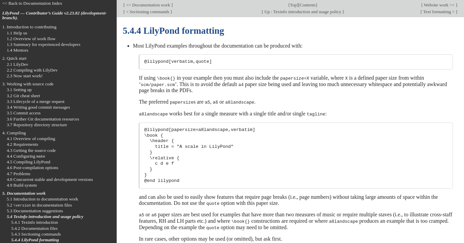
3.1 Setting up (19, 89)
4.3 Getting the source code (31, 150)
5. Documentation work (24, 193)
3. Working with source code (28, 83)
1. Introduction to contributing (29, 26)
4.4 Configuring (26, 156)
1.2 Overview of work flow (31, 38)
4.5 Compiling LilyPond (28, 161)
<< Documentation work (148, 4)
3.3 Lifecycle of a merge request (35, 101)
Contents (308, 4)
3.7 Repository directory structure (37, 124)
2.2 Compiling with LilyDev (32, 70)
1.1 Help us (17, 32)
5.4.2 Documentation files (34, 228)
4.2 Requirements (22, 144)
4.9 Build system (22, 185)
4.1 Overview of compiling (31, 138)
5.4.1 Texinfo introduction (34, 222)
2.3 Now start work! (25, 75)
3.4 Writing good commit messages (38, 107)
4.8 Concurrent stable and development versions (50, 179)
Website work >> (439, 4)
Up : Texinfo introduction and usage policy (303, 11)
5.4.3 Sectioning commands (36, 234)
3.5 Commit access (24, 112)
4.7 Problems (18, 173)
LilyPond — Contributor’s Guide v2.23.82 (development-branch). (54, 15)
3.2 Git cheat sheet (23, 95)
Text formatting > (439, 11)
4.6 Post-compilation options (32, 167)
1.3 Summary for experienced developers (43, 44)
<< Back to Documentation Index (32, 3)
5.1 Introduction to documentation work (42, 198)
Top (293, 4)
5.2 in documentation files (39, 205)
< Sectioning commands (147, 11)
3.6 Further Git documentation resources (43, 119)
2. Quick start (14, 58)
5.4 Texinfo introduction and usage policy (45, 216)
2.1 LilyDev (17, 64)
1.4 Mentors (17, 50)
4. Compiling (14, 132)
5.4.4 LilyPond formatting (35, 239)
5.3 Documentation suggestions (35, 210)
